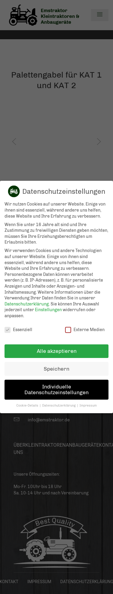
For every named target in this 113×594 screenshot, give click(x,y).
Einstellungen (48, 307)
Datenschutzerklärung (27, 301)
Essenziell (18, 327)
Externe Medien (85, 327)
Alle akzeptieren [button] (57, 349)
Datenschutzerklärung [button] (59, 403)
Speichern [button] (56, 366)
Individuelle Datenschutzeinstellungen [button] (56, 387)
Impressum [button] (88, 403)
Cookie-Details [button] (27, 403)
